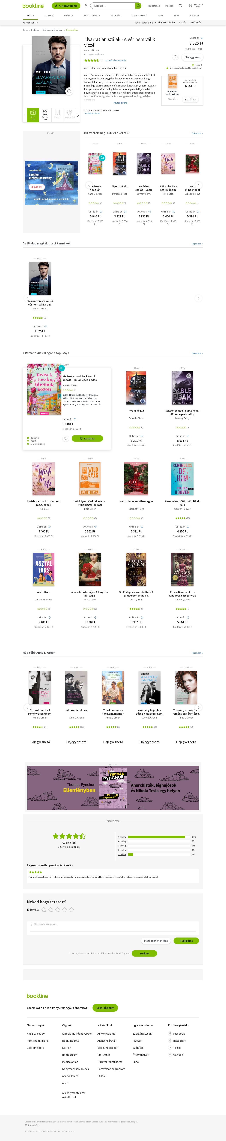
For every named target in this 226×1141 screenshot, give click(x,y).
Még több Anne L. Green (39, 653)
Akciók (182, 22)
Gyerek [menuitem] (49, 15)
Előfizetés (196, 22)
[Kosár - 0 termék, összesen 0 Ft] (195, 6)
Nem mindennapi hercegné (192, 187)
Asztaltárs (43, 592)
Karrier (66, 1047)
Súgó (136, 1062)
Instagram (177, 1040)
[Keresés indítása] (138, 5)
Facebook (176, 1033)
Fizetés (137, 1040)
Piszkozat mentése (156, 940)
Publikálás (186, 940)
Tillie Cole (168, 193)
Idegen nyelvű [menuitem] (139, 15)
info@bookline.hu (38, 1040)
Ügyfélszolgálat (166, 22)
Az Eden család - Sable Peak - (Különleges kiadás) (143, 187)
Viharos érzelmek (76, 710)
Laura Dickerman (43, 599)
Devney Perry (144, 193)
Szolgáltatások (142, 1033)
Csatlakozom (105, 1008)
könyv (95, 144)
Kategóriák (28, 22)
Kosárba (190, 99)
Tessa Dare (90, 599)
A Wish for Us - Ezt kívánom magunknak (168, 187)
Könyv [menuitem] (30, 15)
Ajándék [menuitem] (194, 15)
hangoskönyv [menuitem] (92, 15)
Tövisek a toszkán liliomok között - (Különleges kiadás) (95, 187)
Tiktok (174, 1048)
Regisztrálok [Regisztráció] (154, 5)
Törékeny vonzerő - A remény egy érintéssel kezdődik (186, 711)
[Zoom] (69, 91)
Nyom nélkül (119, 186)
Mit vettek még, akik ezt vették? (107, 133)
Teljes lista (197, 133)
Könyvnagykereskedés (75, 1069)
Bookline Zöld (70, 1040)
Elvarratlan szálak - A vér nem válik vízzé (40, 302)
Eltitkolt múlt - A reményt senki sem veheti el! (39, 711)
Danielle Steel (119, 193)
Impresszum (69, 1054)
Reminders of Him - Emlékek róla (182, 503)
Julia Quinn (136, 599)
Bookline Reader (107, 1047)
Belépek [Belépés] (169, 5)
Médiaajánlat (70, 1062)
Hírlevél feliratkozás (109, 1062)
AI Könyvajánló (66, 5)
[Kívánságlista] (180, 5)
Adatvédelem (70, 1076)
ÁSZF (65, 1083)
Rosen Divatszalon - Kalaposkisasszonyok (182, 593)
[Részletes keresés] (86, 5)
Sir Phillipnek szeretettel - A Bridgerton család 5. (136, 593)
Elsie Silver (90, 508)
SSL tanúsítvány (32, 1125)
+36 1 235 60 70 (36, 1033)
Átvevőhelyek (141, 1054)
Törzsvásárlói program (111, 1069)
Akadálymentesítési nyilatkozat (74, 1095)
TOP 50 (101, 1076)
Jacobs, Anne (182, 599)
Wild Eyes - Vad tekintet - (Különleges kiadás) (90, 503)
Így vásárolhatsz (144, 22)
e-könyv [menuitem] (68, 15)
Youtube (175, 1055)
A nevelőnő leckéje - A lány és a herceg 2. (90, 593)
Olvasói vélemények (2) (116, 60)
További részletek (92, 113)
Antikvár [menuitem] (116, 15)
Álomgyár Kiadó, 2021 (94, 54)
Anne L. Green (95, 193)
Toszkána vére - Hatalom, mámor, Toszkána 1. (113, 711)
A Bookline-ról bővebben (77, 1033)
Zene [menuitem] (160, 15)
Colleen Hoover (182, 508)
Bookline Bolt (35, 1047)
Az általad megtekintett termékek (46, 243)
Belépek (144, 953)
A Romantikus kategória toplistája (46, 353)
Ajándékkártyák (106, 1040)
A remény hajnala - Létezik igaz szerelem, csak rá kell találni (149, 711)
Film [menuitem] (176, 15)
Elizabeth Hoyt (192, 193)
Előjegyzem (192, 57)
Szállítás (138, 1047)
